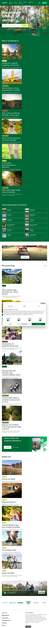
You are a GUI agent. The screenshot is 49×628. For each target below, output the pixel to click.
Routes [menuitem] (15, 2)
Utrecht (32, 229)
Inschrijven (25, 257)
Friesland (9, 214)
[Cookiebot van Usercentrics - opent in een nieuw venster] (41, 303)
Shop (3, 625)
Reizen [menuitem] (20, 2)
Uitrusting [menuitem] (11, 3)
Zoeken (44, 2)
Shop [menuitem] (16, 3)
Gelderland (32, 214)
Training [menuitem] (24, 2)
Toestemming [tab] (10, 306)
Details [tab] (24, 306)
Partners (4, 623)
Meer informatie (16, 447)
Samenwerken (6, 620)
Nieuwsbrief (5, 615)
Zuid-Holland (33, 234)
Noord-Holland (33, 224)
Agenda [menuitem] (10, 2)
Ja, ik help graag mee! (11, 592)
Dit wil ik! (7, 447)
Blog (45, 265)
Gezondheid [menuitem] (30, 2)
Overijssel (9, 229)
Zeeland (9, 234)
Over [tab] (39, 306)
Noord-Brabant (10, 224)
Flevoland (32, 209)
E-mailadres (6, 254)
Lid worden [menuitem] (21, 3)
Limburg (32, 219)
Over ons (4, 613)
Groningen (9, 219)
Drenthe (9, 209)
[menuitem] (4, 2)
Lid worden (5, 618)
